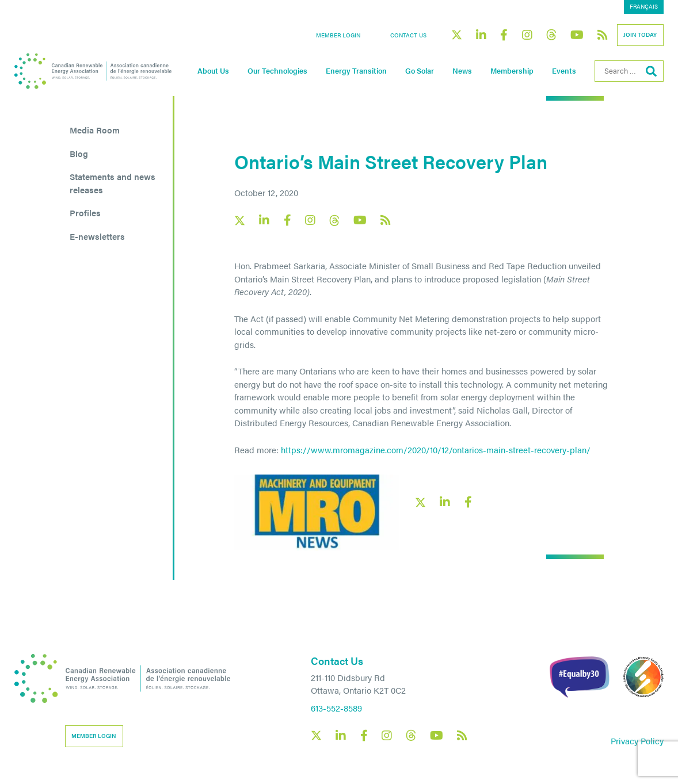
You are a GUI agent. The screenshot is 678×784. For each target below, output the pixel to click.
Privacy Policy (637, 741)
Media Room (95, 130)
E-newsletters (97, 236)
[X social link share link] (420, 502)
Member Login (338, 35)
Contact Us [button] (408, 35)
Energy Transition (356, 71)
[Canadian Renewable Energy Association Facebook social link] (504, 35)
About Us (213, 71)
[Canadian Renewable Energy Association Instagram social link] (527, 35)
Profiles (85, 212)
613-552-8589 (336, 708)
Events (564, 71)
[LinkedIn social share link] (445, 502)
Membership (512, 71)
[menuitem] (644, 7)
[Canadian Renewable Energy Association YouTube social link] (577, 35)
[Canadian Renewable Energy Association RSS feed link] (603, 35)
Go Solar (419, 71)
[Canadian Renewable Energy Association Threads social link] (551, 35)
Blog (79, 153)
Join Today (640, 34)
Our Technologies (277, 71)
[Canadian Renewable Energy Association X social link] (456, 35)
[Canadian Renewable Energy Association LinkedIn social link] (481, 35)
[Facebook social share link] (468, 502)
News (462, 71)
